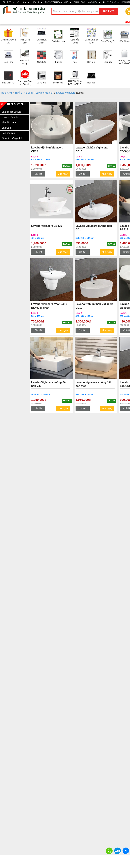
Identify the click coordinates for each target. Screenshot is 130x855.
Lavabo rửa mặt (44, 92)
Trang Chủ (6, 92)
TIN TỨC (8, 2)
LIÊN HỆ (37, 2)
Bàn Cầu (6, 127)
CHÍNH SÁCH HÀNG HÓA (87, 2)
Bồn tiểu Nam (9, 122)
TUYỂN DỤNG (111, 2)
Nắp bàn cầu (8, 133)
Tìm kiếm (108, 11)
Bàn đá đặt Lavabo (11, 111)
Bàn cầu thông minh (12, 138)
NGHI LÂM (23, 2)
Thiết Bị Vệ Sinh (24, 92)
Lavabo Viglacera (66, 92)
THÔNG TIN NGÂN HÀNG (58, 2)
